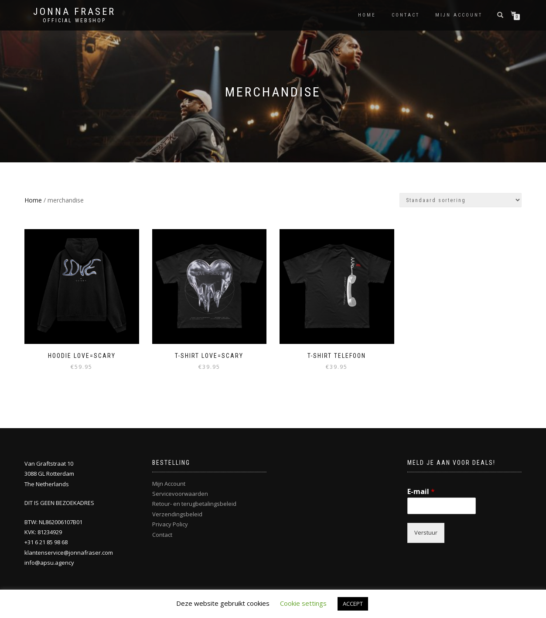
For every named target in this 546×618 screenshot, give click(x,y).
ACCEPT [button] (353, 604)
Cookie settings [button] (303, 603)
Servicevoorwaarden (180, 494)
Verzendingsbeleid (177, 514)
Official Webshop (74, 20)
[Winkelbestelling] (460, 200)
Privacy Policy (170, 524)
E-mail (421, 491)
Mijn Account (168, 484)
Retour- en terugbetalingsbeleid (194, 504)
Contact (406, 15)
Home (367, 15)
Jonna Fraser (74, 12)
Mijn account (458, 15)
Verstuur (425, 532)
